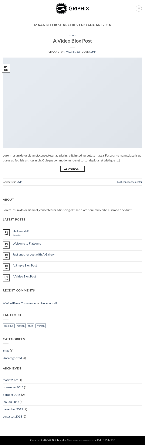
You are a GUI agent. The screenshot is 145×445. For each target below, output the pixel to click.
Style (72, 35)
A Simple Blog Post (25, 265)
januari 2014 (11, 402)
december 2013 (13, 409)
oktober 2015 (12, 394)
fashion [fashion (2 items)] (21, 325)
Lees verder (73, 169)
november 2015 (13, 387)
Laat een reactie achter (129, 181)
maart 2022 (10, 380)
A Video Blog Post (72, 41)
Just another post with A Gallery (34, 254)
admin (92, 52)
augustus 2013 (12, 416)
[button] (139, 8)
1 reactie (19, 235)
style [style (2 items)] (30, 325)
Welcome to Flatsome (27, 243)
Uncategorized (12, 358)
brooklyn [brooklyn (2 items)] (8, 325)
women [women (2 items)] (41, 325)
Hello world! (21, 231)
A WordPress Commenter (19, 303)
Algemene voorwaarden (80, 440)
